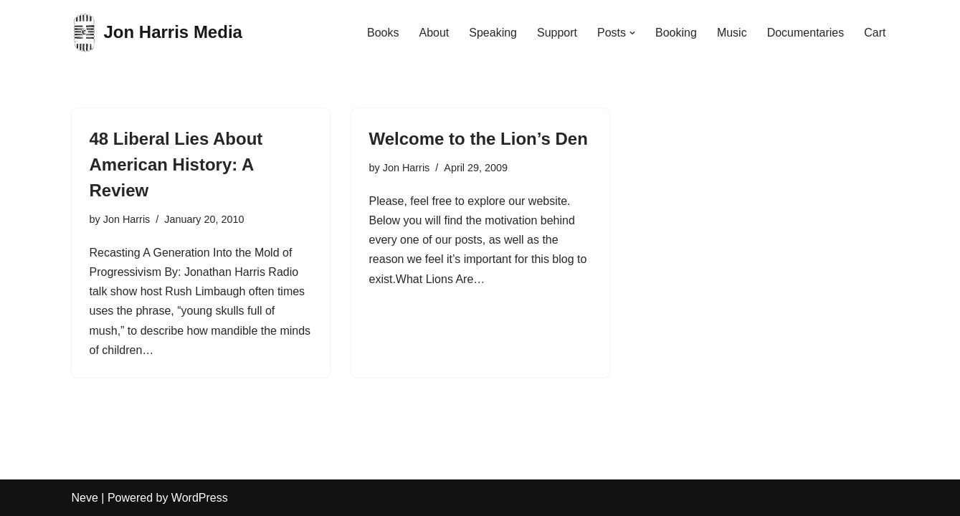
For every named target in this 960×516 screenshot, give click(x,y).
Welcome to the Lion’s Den (478, 138)
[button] (632, 33)
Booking (676, 33)
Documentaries (806, 33)
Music (732, 33)
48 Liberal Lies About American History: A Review (176, 164)
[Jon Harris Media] (157, 32)
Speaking (493, 33)
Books (383, 33)
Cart (874, 33)
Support (557, 33)
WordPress (199, 498)
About (434, 33)
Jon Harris (127, 219)
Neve (85, 498)
